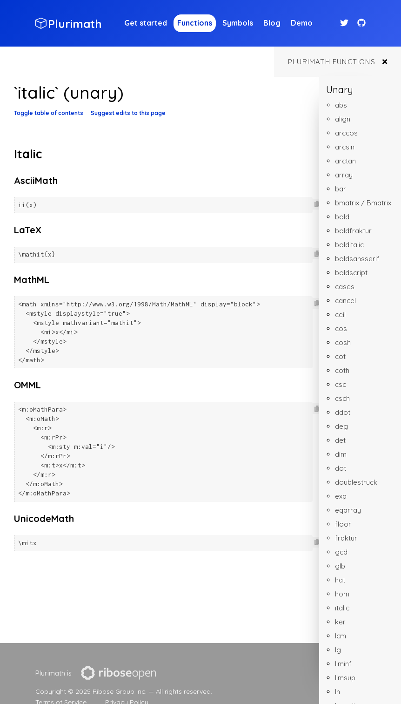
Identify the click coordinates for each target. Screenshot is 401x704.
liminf (343, 663)
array (344, 174)
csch (342, 398)
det (340, 440)
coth (342, 370)
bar (340, 188)
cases (344, 286)
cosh (343, 342)
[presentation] (118, 673)
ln (337, 691)
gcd (341, 552)
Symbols (237, 22)
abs (341, 105)
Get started (145, 22)
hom (342, 593)
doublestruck (356, 482)
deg (341, 426)
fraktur (346, 538)
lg (338, 649)
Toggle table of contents (48, 112)
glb (340, 566)
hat (340, 579)
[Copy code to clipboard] (317, 204)
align (342, 119)
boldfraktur (353, 230)
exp (341, 496)
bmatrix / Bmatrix (363, 202)
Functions (194, 22)
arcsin (344, 146)
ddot (342, 412)
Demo (302, 22)
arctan (345, 160)
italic (342, 607)
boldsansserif (357, 258)
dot (340, 468)
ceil (340, 314)
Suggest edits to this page (128, 112)
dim (341, 454)
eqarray (348, 510)
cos (341, 328)
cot (340, 356)
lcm (340, 635)
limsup (345, 677)
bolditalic (349, 244)
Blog (272, 22)
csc (340, 384)
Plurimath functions (331, 61)
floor (343, 524)
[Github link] (361, 23)
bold (342, 216)
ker (340, 621)
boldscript (351, 272)
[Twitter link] (345, 23)
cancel (345, 300)
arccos (346, 133)
